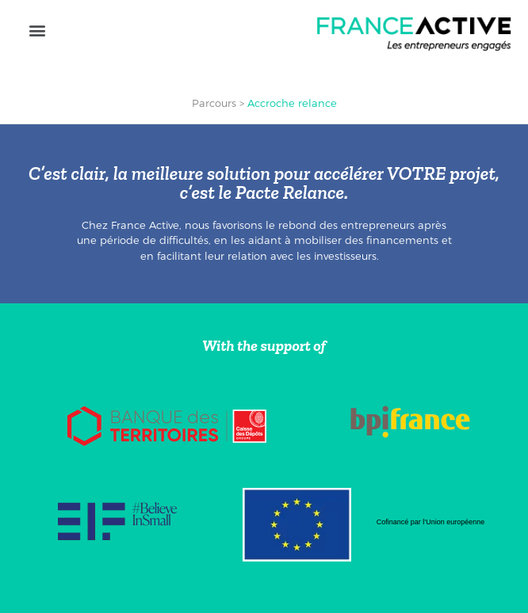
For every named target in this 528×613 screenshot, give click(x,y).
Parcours (214, 103)
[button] (37, 30)
